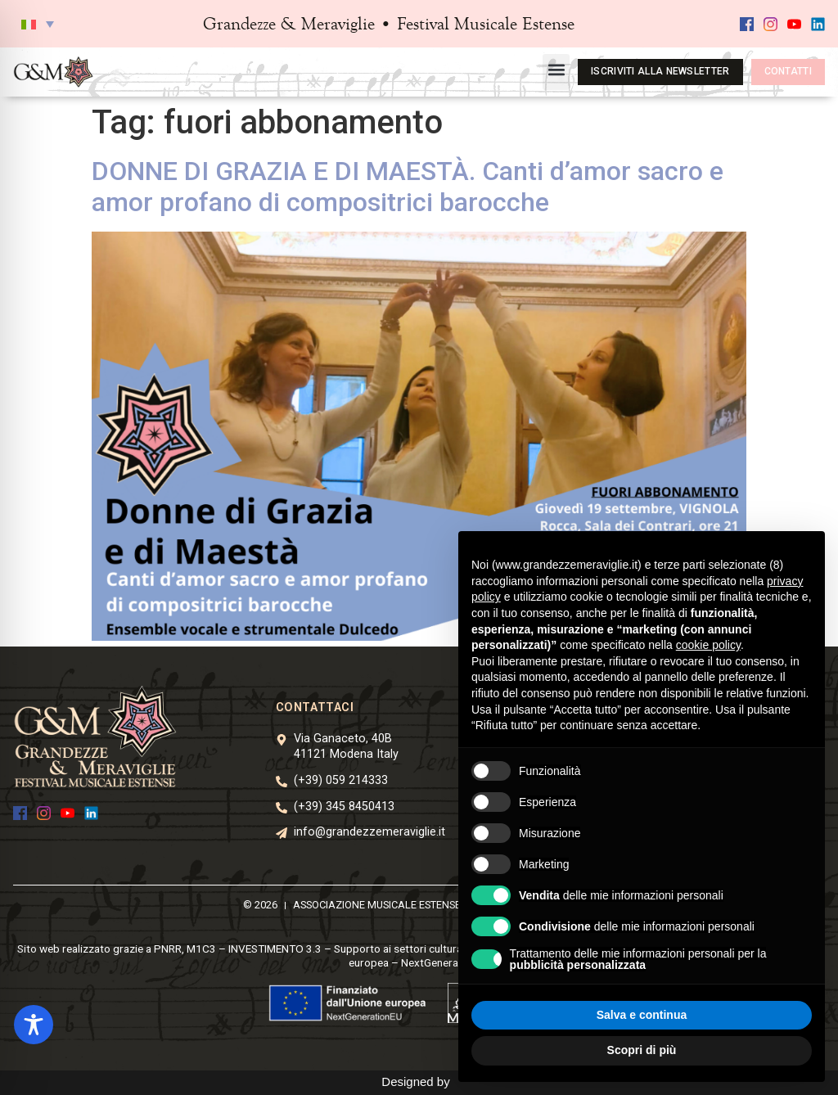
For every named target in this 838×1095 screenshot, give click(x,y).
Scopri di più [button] (642, 1050)
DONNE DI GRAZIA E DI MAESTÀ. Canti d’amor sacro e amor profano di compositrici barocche (407, 186)
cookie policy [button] (708, 644)
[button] (37, 23)
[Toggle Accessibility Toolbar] (33, 1024)
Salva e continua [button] (642, 1014)
